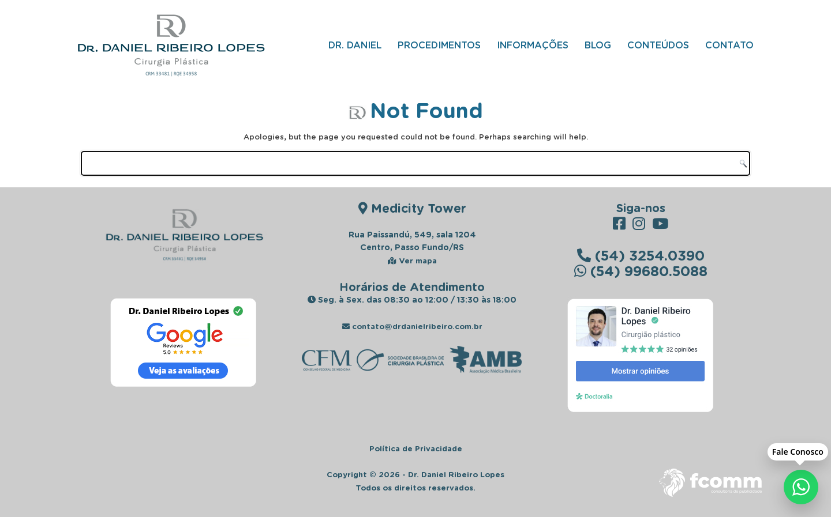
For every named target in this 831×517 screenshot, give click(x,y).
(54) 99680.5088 (641, 270)
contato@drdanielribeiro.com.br (412, 326)
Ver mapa (412, 260)
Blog (598, 45)
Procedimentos (439, 45)
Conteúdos (658, 45)
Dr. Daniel (354, 45)
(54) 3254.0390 (641, 255)
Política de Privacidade (415, 448)
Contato (729, 45)
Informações (532, 45)
